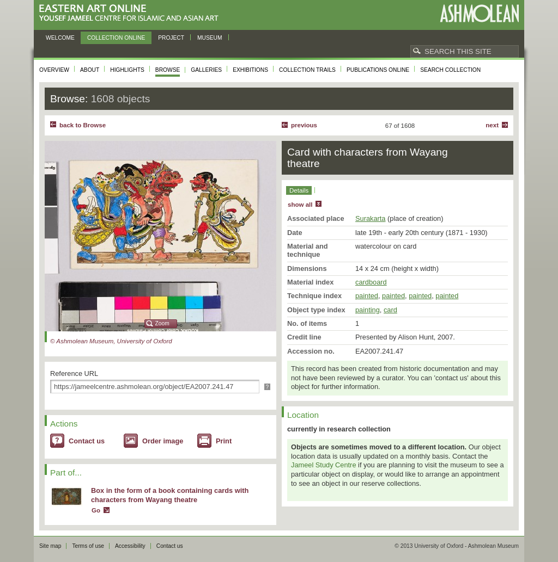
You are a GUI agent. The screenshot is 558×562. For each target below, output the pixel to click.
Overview (54, 70)
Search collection (450, 70)
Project (171, 38)
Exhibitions (250, 70)
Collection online (116, 38)
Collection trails (307, 70)
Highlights (127, 70)
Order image (162, 441)
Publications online (378, 70)
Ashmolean (479, 13)
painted (366, 296)
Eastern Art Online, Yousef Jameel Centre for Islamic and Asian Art (131, 13)
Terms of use (88, 546)
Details (298, 190)
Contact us (87, 441)
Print (224, 441)
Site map (50, 546)
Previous (304, 125)
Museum (209, 38)
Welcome (60, 38)
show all (300, 204)
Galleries (206, 70)
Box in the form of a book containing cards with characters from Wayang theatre (169, 495)
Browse (167, 70)
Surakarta (370, 218)
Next (492, 125)
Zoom (162, 323)
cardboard (371, 282)
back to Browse (82, 125)
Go (96, 510)
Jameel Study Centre (323, 465)
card (390, 310)
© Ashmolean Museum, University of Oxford (111, 341)
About (89, 70)
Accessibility (130, 546)
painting (367, 310)
